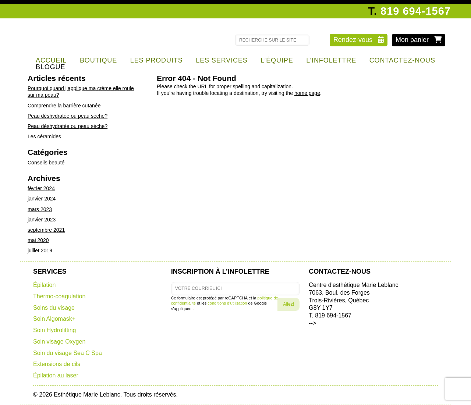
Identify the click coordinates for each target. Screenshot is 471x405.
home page (307, 93)
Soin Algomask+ (54, 319)
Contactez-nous (402, 60)
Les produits (156, 60)
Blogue (50, 67)
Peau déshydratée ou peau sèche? (67, 116)
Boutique (98, 60)
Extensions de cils (56, 364)
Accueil (51, 60)
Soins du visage (54, 308)
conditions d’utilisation (227, 303)
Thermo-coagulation (59, 296)
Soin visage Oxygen (59, 341)
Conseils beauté (46, 163)
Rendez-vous (358, 39)
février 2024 (41, 188)
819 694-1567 (415, 11)
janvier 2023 (42, 220)
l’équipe (277, 60)
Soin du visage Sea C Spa (67, 353)
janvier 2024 (42, 199)
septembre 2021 (46, 230)
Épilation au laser (55, 375)
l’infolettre (331, 60)
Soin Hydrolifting (54, 330)
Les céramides (44, 136)
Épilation (44, 285)
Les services (222, 60)
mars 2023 (40, 209)
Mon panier (419, 39)
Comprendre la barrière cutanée (64, 106)
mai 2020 (38, 240)
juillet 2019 (40, 250)
